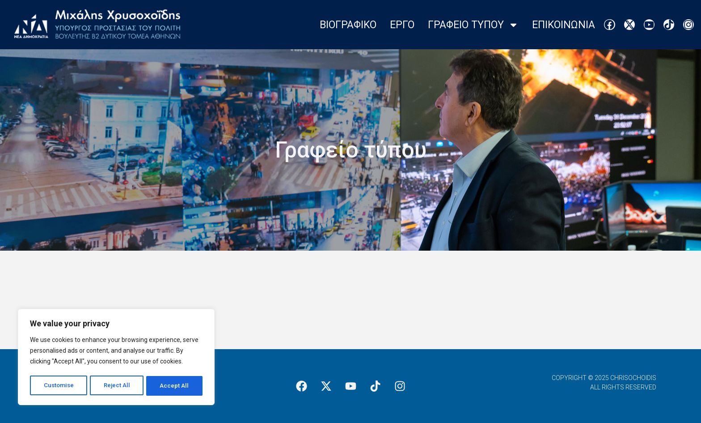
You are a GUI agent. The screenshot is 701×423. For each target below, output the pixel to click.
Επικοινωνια (563, 25)
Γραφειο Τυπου (473, 24)
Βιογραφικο (348, 25)
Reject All (117, 385)
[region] (116, 358)
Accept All (175, 385)
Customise (59, 385)
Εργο (402, 25)
